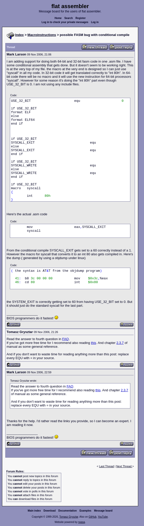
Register (80, 18)
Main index (34, 510)
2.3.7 (120, 343)
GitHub (92, 516)
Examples (85, 510)
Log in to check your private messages (65, 22)
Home (58, 18)
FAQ (65, 339)
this (93, 343)
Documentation (67, 510)
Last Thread (106, 466)
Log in (95, 22)
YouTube (103, 516)
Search (68, 18)
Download (50, 510)
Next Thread (124, 466)
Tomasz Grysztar (68, 516)
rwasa (81, 522)
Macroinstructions (42, 35)
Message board (103, 510)
